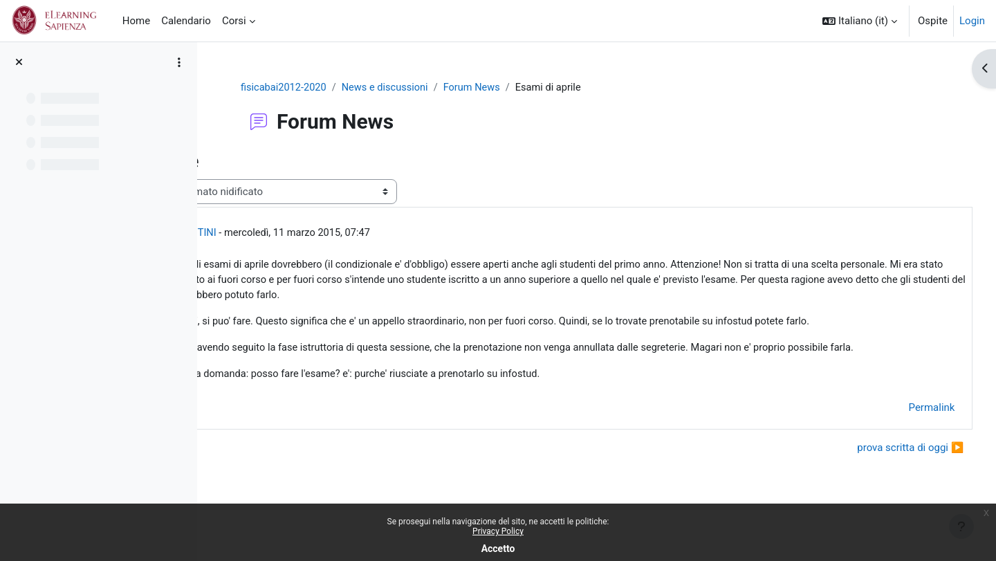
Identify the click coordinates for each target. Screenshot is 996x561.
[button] (859, 21)
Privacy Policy (498, 531)
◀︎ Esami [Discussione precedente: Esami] (255, 482)
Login (972, 21)
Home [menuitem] (136, 21)
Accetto (498, 548)
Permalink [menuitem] (906, 442)
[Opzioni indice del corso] (179, 62)
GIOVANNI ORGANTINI (330, 234)
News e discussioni (456, 88)
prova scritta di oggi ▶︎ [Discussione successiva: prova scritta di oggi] (884, 482)
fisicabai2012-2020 (353, 88)
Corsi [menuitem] (234, 21)
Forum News (546, 88)
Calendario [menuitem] (186, 21)
